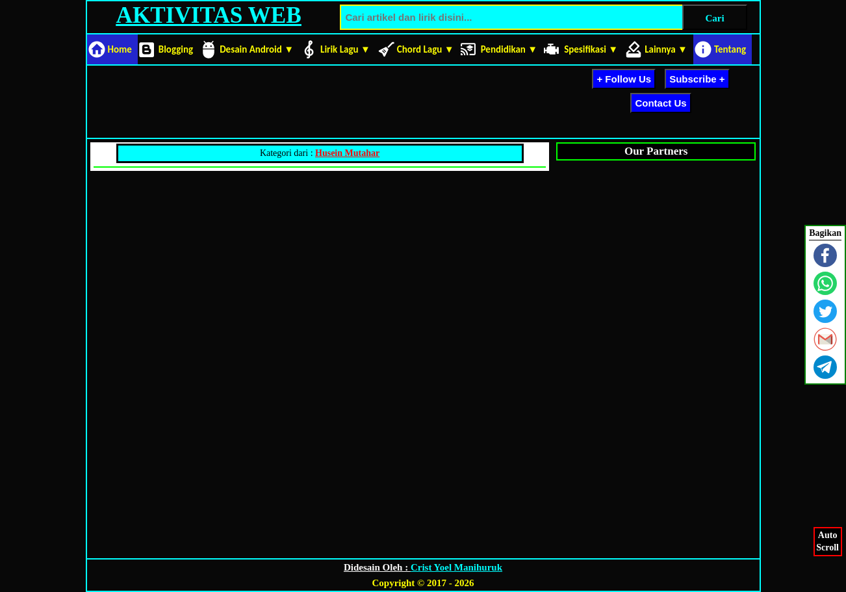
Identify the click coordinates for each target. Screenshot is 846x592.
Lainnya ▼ (666, 49)
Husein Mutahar (347, 153)
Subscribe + (696, 78)
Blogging (176, 49)
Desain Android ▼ (257, 49)
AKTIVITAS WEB (208, 15)
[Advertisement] (326, 99)
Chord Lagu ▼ (425, 49)
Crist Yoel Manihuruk (456, 567)
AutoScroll (828, 540)
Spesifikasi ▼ (591, 49)
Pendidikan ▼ (509, 49)
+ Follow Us (623, 78)
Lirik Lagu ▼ (345, 49)
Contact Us (660, 103)
